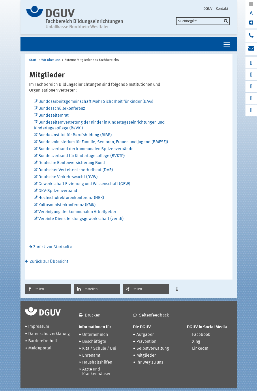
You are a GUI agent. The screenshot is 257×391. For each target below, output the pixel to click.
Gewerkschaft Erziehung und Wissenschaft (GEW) (84, 184)
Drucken (92, 315)
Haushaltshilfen (97, 362)
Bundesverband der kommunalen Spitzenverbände (86, 149)
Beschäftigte (94, 342)
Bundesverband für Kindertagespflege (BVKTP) (81, 156)
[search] (203, 21)
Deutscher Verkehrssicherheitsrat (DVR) (75, 170)
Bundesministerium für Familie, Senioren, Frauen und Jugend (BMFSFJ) (103, 142)
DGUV (208, 8)
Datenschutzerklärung (49, 334)
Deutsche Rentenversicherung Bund (71, 163)
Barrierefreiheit (42, 341)
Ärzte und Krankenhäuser (96, 371)
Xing (196, 342)
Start (32, 60)
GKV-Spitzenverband (57, 191)
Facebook (201, 335)
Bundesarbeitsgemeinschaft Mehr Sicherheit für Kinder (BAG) (95, 102)
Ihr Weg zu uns (149, 362)
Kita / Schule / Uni (99, 349)
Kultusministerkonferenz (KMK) (67, 205)
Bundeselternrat (53, 115)
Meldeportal (39, 348)
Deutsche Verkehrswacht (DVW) (68, 177)
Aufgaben (145, 335)
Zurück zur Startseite (52, 247)
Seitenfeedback (154, 315)
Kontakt (222, 8)
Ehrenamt (91, 355)
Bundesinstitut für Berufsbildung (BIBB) (75, 135)
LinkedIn (200, 349)
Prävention (146, 342)
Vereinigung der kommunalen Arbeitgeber (77, 212)
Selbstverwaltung (152, 349)
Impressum (38, 327)
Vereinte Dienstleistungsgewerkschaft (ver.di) (81, 219)
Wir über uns (51, 60)
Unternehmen (95, 335)
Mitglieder (146, 355)
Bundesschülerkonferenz (61, 109)
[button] (48, 289)
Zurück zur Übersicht (49, 262)
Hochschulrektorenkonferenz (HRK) (71, 198)
